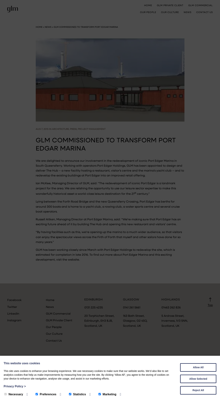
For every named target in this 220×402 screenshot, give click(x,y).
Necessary (13, 394)
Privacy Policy (15, 386)
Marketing (107, 394)
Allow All (198, 367)
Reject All (198, 390)
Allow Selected (198, 378)
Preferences (46, 394)
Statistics (77, 394)
